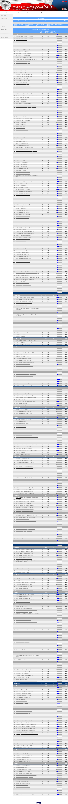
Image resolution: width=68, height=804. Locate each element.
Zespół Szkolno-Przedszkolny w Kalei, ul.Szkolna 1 (24, 669)
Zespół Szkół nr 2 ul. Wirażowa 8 (21, 229)
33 (14, 97)
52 (14, 133)
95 (14, 216)
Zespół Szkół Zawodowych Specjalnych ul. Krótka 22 (24, 36)
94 (14, 214)
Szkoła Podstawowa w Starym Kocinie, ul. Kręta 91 (24, 477)
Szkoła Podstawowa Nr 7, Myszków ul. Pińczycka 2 (24, 711)
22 (14, 76)
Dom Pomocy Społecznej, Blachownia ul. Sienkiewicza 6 (25, 310)
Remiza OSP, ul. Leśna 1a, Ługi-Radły (22, 659)
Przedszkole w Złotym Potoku (20, 336)
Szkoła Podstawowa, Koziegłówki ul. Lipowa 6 (23, 695)
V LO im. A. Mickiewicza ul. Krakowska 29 (23, 47)
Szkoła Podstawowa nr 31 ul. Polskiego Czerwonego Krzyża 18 (26, 107)
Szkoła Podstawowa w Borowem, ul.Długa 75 (23, 667)
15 (14, 63)
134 (14, 290)
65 (14, 158)
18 (14, 68)
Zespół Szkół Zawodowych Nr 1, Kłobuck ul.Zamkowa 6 (25, 549)
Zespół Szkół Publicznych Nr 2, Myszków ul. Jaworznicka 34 (25, 726)
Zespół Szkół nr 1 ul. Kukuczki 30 (21, 141)
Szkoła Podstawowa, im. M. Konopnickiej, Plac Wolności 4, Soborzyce (27, 320)
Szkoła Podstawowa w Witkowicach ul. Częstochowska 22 (25, 352)
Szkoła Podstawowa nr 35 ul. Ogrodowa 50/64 (23, 49)
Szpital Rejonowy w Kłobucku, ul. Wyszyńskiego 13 (24, 572)
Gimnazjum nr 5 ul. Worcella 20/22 (21, 82)
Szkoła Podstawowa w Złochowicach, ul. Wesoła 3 (24, 627)
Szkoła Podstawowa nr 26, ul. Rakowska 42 (22, 221)
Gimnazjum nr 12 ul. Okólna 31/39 (21, 99)
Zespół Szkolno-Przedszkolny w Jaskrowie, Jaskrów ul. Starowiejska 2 (27, 437)
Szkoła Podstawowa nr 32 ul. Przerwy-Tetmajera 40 (24, 181)
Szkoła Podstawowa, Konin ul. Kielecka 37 (22, 538)
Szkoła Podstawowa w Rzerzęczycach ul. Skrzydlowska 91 (25, 362)
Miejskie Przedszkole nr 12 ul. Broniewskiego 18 (23, 103)
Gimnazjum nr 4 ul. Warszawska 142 (21, 40)
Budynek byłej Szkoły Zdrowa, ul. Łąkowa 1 (23, 356)
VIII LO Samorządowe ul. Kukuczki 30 (22, 143)
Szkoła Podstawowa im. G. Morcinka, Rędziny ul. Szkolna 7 (25, 529)
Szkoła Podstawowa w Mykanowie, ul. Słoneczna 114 (24, 468)
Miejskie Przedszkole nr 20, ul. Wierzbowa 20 (23, 214)
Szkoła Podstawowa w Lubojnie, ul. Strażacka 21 (23, 458)
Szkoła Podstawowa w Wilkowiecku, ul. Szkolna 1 (24, 625)
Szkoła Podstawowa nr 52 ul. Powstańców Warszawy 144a (25, 231)
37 (14, 105)
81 (14, 189)
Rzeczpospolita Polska (18, 12)
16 (14, 739)
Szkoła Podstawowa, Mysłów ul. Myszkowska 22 (23, 697)
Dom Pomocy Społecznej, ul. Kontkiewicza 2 (23, 288)
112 (14, 248)
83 (14, 193)
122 (14, 267)
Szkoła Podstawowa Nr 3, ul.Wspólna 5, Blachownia (24, 303)
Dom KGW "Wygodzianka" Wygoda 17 (22, 405)
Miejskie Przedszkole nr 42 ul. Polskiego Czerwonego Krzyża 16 (26, 105)
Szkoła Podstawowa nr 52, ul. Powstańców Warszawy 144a (25, 233)
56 (14, 141)
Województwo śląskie (28, 12)
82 (14, 191)
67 (14, 162)
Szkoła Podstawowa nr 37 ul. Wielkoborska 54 (23, 254)
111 (14, 246)
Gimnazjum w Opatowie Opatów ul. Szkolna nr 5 (23, 620)
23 (14, 78)
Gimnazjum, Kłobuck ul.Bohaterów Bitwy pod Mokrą (24, 553)
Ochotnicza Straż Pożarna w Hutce (21, 679)
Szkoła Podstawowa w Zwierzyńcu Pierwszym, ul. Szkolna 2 (25, 629)
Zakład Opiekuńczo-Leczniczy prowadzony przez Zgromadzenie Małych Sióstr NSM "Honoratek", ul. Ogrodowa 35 (27, 273)
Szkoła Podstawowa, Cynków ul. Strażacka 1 (23, 687)
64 (14, 156)
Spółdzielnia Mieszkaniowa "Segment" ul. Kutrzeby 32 (24, 147)
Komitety (2, 23)
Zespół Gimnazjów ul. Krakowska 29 (21, 45)
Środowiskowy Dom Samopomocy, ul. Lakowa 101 (24, 235)
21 (14, 74)
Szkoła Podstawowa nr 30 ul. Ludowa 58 (22, 110)
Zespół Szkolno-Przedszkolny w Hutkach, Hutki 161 (24, 391)
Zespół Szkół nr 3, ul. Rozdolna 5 (21, 170)
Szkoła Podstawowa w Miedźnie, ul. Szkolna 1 (23, 615)
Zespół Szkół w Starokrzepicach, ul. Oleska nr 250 (24, 586)
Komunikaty (3, 26)
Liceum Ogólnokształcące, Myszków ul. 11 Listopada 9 (24, 732)
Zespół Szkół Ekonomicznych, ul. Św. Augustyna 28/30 (24, 265)
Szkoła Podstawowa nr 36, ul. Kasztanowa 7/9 (23, 204)
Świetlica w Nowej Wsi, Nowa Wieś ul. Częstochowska (24, 511)
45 (14, 120)
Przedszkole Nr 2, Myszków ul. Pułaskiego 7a (23, 716)
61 (14, 151)
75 (14, 177)
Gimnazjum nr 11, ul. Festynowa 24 (21, 250)
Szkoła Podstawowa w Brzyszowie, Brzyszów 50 (23, 446)
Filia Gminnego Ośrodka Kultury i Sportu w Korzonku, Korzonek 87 (26, 397)
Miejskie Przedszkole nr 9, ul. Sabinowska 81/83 (23, 237)
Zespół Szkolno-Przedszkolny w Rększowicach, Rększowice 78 (26, 401)
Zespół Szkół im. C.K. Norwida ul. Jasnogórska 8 (23, 53)
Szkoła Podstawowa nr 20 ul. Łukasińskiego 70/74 (24, 191)
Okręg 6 (35, 12)
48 (14, 126)
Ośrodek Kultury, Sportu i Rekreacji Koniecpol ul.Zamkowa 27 (26, 374)
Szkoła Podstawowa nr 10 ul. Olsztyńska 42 (22, 162)
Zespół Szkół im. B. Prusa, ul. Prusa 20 (22, 187)
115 (14, 254)
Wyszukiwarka (3, 15)
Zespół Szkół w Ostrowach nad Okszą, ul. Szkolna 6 (24, 608)
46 (14, 122)
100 (14, 225)
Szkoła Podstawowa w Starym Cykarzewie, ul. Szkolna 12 (25, 462)
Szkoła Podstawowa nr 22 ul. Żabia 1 (21, 160)
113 (14, 250)
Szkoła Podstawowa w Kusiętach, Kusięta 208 (23, 483)
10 (14, 53)
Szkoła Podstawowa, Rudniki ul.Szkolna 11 (22, 534)
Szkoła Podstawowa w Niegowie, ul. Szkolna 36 (23, 751)
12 (14, 57)
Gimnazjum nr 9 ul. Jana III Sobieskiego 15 (22, 70)
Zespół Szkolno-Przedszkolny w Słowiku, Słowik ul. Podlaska (25, 501)
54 (14, 137)
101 (14, 227)
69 (14, 166)
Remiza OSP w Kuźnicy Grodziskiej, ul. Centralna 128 (24, 381)
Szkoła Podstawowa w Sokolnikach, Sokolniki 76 (23, 757)
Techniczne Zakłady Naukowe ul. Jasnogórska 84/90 (24, 57)
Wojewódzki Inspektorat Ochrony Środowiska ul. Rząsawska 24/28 (26, 151)
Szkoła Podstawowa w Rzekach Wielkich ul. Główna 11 (24, 360)
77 (14, 181)
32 (14, 95)
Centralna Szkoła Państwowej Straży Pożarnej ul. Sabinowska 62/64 (26, 244)
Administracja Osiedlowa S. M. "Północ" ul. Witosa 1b (24, 135)
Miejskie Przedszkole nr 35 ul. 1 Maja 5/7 (22, 78)
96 (14, 218)
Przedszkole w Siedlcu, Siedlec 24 (21, 452)
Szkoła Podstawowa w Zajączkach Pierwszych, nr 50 (24, 588)
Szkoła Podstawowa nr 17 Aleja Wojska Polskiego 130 (24, 177)
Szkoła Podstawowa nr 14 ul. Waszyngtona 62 (23, 63)
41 (14, 112)
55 (14, 139)
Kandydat (40, 12)
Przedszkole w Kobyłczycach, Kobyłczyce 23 (23, 454)
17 (14, 66)
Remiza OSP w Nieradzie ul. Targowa (22, 499)
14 (14, 61)
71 (14, 170)
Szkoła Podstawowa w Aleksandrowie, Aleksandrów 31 (24, 637)
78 (14, 183)
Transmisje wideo (4, 29)
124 (14, 271)
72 (14, 172)
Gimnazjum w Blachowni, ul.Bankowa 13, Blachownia (24, 301)
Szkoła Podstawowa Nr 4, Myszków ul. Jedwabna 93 (24, 718)
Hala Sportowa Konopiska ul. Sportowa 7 (22, 393)
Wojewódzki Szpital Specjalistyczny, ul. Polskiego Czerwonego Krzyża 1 (27, 277)
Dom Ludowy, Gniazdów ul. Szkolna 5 (22, 689)
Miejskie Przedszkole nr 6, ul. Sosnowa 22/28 (23, 200)
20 (14, 72)
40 (14, 110)
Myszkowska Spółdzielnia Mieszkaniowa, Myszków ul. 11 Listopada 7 (27, 734)
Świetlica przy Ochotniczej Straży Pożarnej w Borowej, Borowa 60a (26, 610)
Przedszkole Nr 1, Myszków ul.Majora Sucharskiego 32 (24, 743)
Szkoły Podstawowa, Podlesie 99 (21, 427)
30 (14, 91)
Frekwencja (3, 34)
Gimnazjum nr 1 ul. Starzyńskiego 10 (21, 139)
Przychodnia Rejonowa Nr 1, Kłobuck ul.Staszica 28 (24, 559)
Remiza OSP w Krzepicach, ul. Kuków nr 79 (23, 580)
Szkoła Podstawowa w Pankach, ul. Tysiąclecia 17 (23, 635)
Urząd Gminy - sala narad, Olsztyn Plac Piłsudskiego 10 (24, 485)
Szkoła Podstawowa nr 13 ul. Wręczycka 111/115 (23, 256)
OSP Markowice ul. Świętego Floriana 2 (22, 703)
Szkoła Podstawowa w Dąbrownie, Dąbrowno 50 (23, 759)
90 (14, 206)
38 (14, 107)
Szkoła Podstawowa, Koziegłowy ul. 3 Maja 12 (23, 693)
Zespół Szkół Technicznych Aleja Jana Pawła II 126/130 (24, 118)
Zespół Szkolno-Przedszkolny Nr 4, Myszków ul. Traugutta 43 (25, 720)
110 (14, 244)
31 (14, 93)
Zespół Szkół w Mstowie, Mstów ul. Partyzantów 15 (24, 448)
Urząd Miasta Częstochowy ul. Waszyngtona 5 (23, 61)
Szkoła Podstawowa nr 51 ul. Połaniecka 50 (22, 149)
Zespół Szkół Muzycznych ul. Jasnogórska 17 (23, 55)
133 (14, 288)
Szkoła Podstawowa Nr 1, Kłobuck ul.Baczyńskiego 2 (24, 555)
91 (14, 208)
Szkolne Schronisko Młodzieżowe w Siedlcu (23, 332)
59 (14, 147)
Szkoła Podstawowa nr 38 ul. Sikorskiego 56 (23, 112)
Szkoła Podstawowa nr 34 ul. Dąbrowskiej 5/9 (23, 195)
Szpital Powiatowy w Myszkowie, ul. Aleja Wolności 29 (24, 747)
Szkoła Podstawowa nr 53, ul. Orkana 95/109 (23, 210)
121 (14, 265)
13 (14, 59)
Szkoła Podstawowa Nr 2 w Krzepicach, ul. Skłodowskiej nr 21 (26, 582)
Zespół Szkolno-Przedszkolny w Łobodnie (22, 568)
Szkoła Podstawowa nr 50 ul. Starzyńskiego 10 (23, 137)
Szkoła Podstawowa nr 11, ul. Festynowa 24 (23, 248)
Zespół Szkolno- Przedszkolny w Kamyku (22, 564)
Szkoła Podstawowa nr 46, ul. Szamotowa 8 (22, 252)
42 (14, 114)
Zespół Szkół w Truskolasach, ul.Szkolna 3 (22, 677)
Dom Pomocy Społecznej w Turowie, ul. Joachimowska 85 (25, 493)
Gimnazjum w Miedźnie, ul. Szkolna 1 (22, 606)
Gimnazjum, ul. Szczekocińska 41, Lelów (22, 423)
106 (14, 237)
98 (14, 221)
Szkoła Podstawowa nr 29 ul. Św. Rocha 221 (23, 262)
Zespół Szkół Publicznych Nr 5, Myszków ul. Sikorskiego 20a (25, 728)
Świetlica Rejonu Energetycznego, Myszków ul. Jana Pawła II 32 (26, 741)
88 (14, 202)
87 (14, 200)
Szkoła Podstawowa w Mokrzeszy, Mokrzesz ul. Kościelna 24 (25, 440)
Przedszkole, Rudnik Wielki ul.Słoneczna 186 (23, 344)
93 (14, 212)
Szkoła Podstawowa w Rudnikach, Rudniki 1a (23, 383)
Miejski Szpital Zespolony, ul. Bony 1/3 (22, 290)
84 (14, 195)
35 (14, 101)
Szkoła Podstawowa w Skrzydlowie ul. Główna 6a (24, 358)
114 (14, 252)
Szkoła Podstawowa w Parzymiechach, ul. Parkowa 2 (24, 596)
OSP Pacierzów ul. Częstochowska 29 (22, 369)
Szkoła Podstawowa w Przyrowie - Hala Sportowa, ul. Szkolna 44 (26, 517)
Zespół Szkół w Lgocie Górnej (20, 699)
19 (14, 70)
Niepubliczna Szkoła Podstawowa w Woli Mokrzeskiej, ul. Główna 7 (26, 515)
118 (14, 260)
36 (14, 103)
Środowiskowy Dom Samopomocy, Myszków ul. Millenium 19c (26, 724)
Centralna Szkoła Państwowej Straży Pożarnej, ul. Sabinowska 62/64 (26, 271)
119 (14, 262)
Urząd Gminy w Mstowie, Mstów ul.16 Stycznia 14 (24, 435)
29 (14, 89)
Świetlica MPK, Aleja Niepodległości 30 (22, 202)
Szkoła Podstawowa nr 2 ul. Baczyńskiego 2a (23, 120)
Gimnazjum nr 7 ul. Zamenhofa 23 (21, 183)
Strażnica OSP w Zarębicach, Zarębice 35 (22, 519)
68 (14, 164)
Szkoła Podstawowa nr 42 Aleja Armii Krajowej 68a (24, 89)
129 (14, 281)
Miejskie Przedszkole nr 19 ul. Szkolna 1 (22, 225)
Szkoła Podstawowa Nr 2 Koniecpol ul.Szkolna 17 (24, 385)
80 (14, 187)
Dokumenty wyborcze (4, 37)
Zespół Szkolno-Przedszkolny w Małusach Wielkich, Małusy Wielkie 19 (27, 444)
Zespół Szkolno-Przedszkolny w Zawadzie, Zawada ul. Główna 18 (26, 450)
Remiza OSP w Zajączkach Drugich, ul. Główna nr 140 (24, 590)
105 (14, 235)
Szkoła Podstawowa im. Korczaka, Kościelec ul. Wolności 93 (25, 536)
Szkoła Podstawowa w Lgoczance (21, 328)
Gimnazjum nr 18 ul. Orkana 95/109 (21, 206)
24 (14, 80)
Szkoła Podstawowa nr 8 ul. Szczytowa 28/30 (23, 172)
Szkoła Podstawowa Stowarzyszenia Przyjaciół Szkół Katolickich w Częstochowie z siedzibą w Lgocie (26, 561)
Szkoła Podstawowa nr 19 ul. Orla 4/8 (22, 168)
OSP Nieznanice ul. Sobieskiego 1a (21, 354)
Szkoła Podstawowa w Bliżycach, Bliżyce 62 (23, 761)
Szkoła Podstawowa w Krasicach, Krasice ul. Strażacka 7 (25, 442)
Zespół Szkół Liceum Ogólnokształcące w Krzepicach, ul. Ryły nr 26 (26, 578)
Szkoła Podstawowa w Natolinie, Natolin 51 (23, 602)
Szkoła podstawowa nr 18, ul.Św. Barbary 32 (23, 267)
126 (14, 275)
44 (14, 118)
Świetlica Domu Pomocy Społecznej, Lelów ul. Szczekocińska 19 (26, 430)
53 (14, 135)
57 (14, 143)
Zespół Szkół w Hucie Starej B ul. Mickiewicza (23, 503)
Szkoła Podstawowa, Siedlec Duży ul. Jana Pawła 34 (24, 706)
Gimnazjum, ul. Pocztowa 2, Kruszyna (22, 409)
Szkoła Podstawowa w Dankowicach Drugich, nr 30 (24, 584)
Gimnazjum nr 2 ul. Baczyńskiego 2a (21, 122)
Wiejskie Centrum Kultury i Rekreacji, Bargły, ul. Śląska (25, 509)
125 (14, 273)
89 (14, 204)
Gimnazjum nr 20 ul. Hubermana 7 (21, 156)
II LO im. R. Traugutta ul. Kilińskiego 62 (22, 97)
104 (14, 233)
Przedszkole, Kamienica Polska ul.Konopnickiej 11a (24, 342)
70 (14, 168)
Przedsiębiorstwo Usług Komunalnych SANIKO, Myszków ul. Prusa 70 (27, 745)
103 (14, 231)
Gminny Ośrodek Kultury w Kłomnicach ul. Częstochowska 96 (26, 350)
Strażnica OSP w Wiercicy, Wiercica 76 (22, 524)
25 (14, 82)
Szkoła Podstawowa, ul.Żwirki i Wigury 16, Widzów (24, 413)
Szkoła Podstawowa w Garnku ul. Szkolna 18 (23, 364)
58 (14, 145)
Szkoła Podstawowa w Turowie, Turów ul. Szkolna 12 (24, 487)
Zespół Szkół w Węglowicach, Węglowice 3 (23, 671)
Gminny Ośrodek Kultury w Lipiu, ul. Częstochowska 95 (25, 594)
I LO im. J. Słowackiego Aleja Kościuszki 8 (22, 51)
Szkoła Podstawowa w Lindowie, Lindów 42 (23, 598)
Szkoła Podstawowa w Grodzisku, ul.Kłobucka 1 (23, 665)
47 (14, 124)
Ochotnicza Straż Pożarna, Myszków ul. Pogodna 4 (24, 722)
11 (14, 55)
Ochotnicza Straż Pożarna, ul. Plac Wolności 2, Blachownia (25, 297)
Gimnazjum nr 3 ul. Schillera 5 (20, 126)
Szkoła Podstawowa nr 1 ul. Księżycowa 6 (22, 84)
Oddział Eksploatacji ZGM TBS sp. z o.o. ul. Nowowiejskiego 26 (26, 68)
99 (14, 223)
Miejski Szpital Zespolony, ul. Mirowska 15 (22, 283)
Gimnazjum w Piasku (19, 330)
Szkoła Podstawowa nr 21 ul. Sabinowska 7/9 (23, 239)
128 (14, 279)
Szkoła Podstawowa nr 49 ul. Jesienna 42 (22, 218)
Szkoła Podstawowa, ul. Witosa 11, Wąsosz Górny (24, 645)
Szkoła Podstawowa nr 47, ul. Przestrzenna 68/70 (23, 246)
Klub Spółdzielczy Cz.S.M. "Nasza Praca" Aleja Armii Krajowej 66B (26, 95)
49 (14, 128)
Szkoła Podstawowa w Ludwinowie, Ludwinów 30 (24, 755)
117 (14, 258)
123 (14, 269)
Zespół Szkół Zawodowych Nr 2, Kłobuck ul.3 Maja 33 (24, 551)
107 (14, 239)
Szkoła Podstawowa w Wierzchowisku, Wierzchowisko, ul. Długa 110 (27, 473)
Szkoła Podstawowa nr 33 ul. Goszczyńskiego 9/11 (24, 74)
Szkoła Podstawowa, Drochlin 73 (21, 421)
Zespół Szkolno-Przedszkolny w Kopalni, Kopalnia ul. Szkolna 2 (26, 395)
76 (14, 179)
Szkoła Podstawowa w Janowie (21, 334)
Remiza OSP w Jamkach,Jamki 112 (21, 399)
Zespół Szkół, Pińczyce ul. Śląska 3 (21, 701)
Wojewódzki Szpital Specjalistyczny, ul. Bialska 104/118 (25, 279)
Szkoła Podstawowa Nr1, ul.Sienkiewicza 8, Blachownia (25, 299)
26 (14, 84)
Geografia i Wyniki (4, 18)
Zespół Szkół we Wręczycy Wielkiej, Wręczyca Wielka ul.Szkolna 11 (26, 681)
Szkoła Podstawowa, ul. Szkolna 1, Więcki (22, 647)
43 (14, 116)
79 (14, 185)
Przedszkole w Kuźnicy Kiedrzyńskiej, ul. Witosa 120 (24, 475)
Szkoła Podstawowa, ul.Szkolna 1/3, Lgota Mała (23, 411)
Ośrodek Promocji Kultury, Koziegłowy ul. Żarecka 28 (24, 691)
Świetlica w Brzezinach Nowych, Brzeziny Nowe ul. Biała (25, 505)
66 (14, 160)
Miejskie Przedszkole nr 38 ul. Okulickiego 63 (23, 116)
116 (14, 256)
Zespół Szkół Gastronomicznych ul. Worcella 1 (23, 80)
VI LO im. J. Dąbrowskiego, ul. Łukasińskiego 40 (23, 189)
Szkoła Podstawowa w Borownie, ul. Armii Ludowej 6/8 (24, 466)
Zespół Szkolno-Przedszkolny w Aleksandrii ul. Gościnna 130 (25, 389)
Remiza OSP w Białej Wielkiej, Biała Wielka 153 (23, 419)
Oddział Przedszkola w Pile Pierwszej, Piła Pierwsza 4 (24, 675)
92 (14, 210)
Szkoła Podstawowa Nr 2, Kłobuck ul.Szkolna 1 (23, 557)
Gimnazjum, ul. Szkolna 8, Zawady (21, 649)
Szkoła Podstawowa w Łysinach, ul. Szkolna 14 (23, 379)
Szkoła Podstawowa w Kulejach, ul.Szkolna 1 (23, 673)
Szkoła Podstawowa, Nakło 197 (21, 425)
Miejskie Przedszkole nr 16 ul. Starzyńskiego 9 (23, 133)
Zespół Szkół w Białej (19, 566)
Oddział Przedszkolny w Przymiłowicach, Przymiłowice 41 (25, 491)
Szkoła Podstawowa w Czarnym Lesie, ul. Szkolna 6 (24, 460)
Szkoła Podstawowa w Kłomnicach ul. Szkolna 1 (23, 348)
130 (14, 283)
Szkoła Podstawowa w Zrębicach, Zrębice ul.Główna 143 (25, 489)
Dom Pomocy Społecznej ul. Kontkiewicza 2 (23, 269)
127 (14, 277)
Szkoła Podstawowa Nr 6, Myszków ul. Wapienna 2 (24, 739)
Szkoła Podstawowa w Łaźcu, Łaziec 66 (22, 403)
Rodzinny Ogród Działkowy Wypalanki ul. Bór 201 (24, 227)
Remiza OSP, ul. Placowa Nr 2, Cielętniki (22, 318)
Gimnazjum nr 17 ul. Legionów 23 (21, 164)
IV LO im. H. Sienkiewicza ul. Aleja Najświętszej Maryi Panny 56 (26, 59)
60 (14, 149)
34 (14, 99)
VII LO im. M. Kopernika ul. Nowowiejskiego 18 (23, 66)
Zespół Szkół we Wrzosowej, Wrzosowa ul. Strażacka (24, 507)
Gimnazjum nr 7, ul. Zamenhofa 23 (21, 185)
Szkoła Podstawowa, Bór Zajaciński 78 (22, 657)
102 (14, 229)
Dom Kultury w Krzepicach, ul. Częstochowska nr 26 (24, 576)
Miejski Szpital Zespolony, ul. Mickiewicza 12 (23, 275)
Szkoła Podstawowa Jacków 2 (20, 415)
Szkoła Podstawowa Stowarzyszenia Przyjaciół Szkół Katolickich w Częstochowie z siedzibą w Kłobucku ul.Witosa (26, 570)
